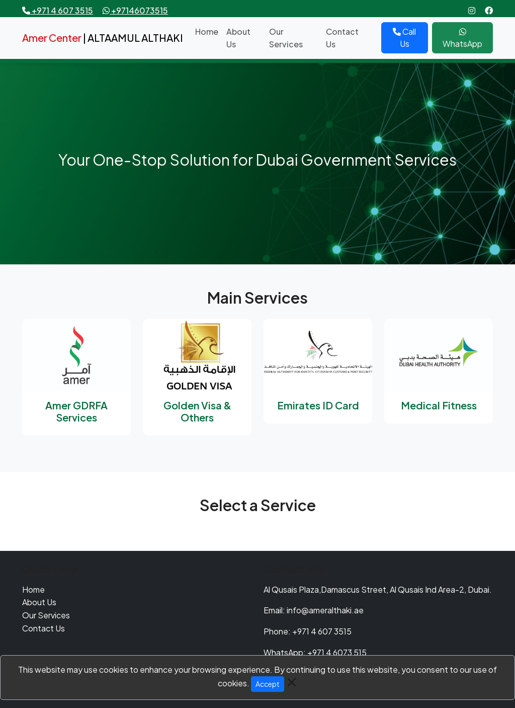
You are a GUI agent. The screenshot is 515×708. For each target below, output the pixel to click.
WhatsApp (462, 38)
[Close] (292, 682)
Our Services (286, 38)
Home (206, 31)
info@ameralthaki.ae (325, 610)
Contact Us (342, 38)
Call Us (404, 37)
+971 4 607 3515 (322, 631)
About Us (238, 38)
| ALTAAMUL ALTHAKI (102, 37)
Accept (267, 683)
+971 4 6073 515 (337, 652)
